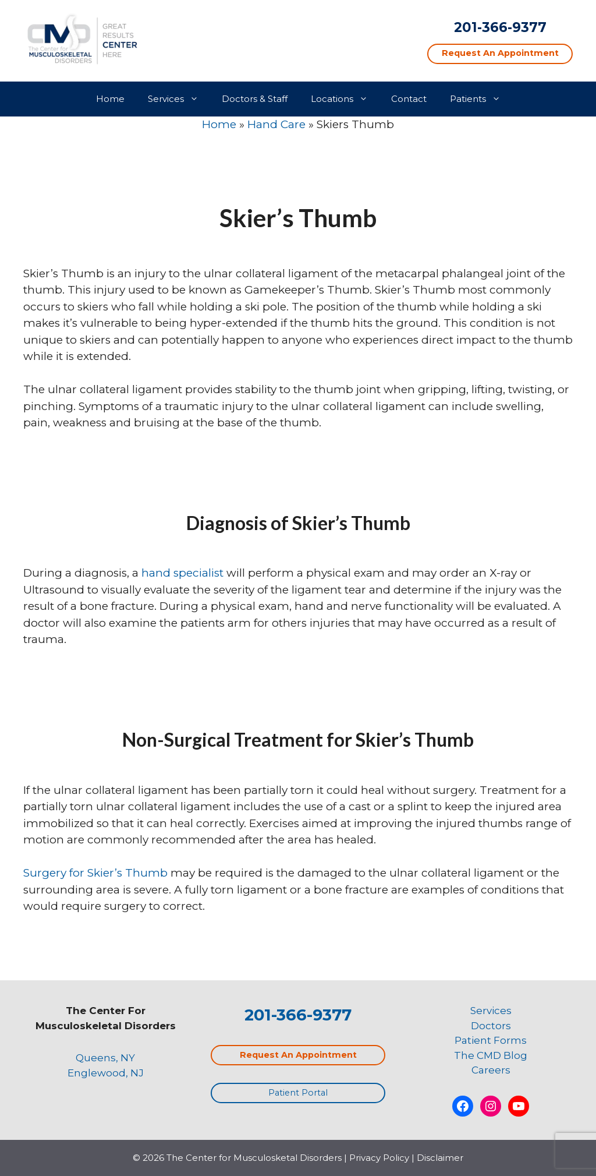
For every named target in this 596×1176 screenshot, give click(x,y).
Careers (490, 1070)
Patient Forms (491, 1040)
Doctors (491, 1026)
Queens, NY (105, 1058)
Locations (345, 99)
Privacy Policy (379, 1157)
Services (179, 99)
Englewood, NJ (106, 1073)
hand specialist (182, 573)
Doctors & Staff (255, 98)
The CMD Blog (490, 1055)
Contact (409, 98)
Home (110, 98)
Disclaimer (440, 1157)
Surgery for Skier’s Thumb (95, 873)
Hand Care (276, 124)
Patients (481, 99)
